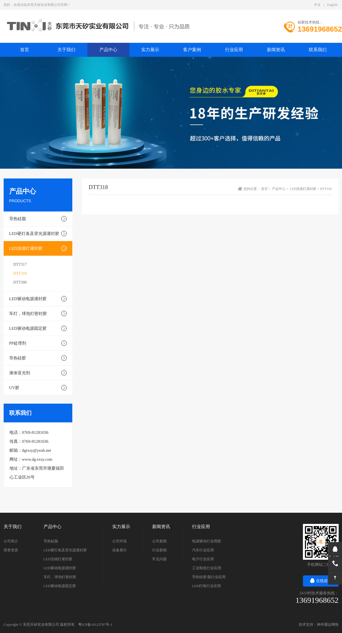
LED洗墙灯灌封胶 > (305, 189)
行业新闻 (159, 550)
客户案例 (192, 49)
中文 (317, 5)
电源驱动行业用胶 (206, 541)
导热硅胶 (17, 358)
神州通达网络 (328, 624)
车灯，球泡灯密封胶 (28, 313)
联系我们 (318, 49)
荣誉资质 (11, 550)
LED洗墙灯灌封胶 (25, 248)
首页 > (266, 189)
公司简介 (11, 541)
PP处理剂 (18, 343)
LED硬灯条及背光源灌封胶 (34, 233)
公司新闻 (159, 541)
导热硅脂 (17, 219)
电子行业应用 (203, 559)
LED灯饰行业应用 (206, 586)
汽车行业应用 (203, 550)
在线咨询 (321, 581)
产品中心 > (280, 189)
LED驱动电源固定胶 (28, 328)
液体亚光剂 (19, 373)
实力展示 (150, 49)
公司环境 (119, 541)
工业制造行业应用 (206, 568)
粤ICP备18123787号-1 (95, 624)
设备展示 (119, 550)
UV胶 (14, 387)
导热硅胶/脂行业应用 (209, 577)
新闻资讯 (276, 49)
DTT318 (20, 273)
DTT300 (20, 282)
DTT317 (20, 264)
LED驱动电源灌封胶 (28, 299)
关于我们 (66, 49)
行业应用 (234, 49)
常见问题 (159, 559)
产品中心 (108, 49)
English (332, 5)
